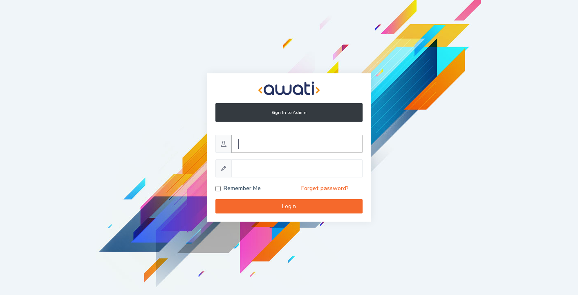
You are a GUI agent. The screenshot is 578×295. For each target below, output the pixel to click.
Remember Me (242, 188)
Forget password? (325, 188)
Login (289, 206)
